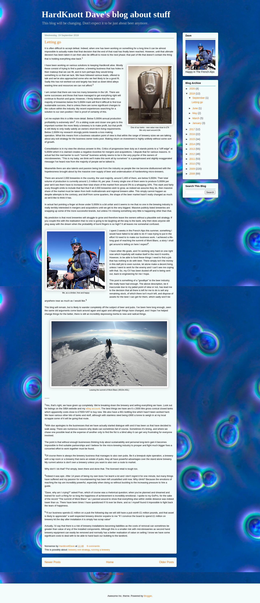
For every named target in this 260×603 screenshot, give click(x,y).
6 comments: (94, 546)
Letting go (53, 42)
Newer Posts (52, 562)
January (197, 123)
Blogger (148, 596)
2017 (192, 129)
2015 (192, 139)
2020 (192, 88)
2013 (192, 148)
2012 (192, 154)
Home (110, 562)
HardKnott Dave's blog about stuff (106, 14)
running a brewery (100, 549)
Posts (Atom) (116, 573)
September (198, 97)
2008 (192, 173)
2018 (192, 93)
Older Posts (166, 562)
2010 (192, 163)
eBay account (93, 408)
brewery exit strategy (79, 549)
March (196, 118)
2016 (192, 134)
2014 (192, 144)
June (195, 108)
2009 (192, 168)
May (195, 113)
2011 (192, 158)
